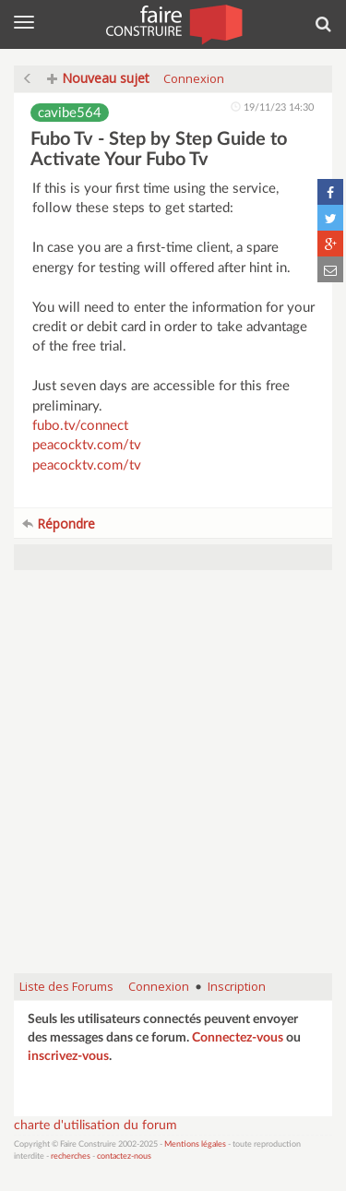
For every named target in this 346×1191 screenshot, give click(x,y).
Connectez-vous (237, 1037)
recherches (70, 1156)
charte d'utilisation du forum (95, 1125)
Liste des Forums (66, 986)
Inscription (237, 986)
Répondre (58, 523)
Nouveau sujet (98, 78)
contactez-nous (124, 1156)
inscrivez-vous (68, 1056)
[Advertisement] (173, 781)
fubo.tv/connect (80, 426)
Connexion (193, 78)
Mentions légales (195, 1144)
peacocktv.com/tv (86, 445)
